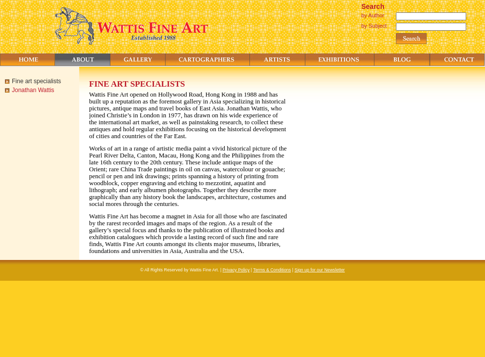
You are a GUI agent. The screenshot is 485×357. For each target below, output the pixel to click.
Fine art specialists (36, 81)
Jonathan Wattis (33, 90)
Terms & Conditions (272, 269)
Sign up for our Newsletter (319, 269)
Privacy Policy (236, 269)
